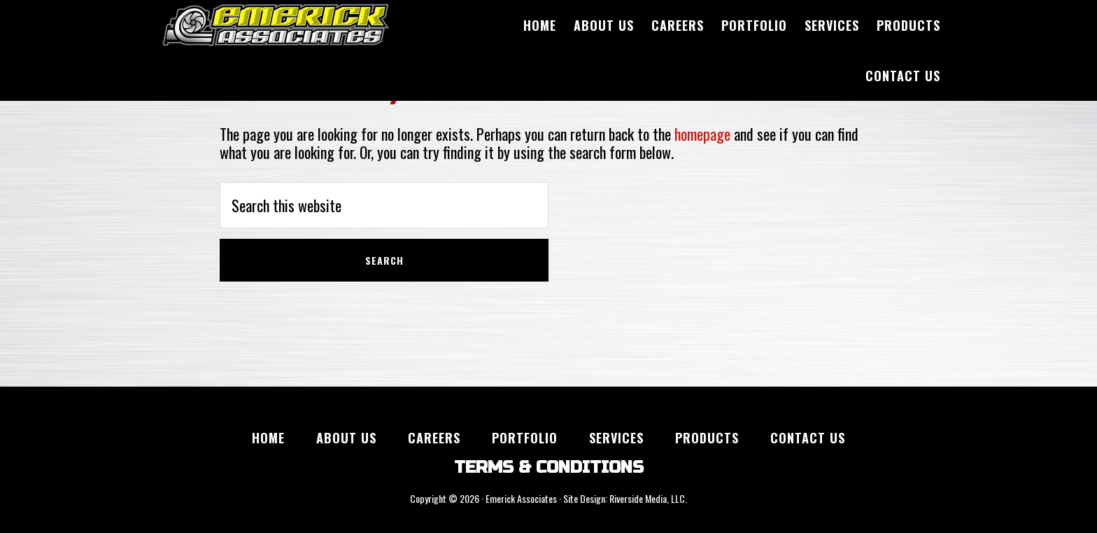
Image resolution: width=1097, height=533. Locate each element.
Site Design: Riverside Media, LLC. (625, 498)
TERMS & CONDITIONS (549, 467)
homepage (702, 134)
